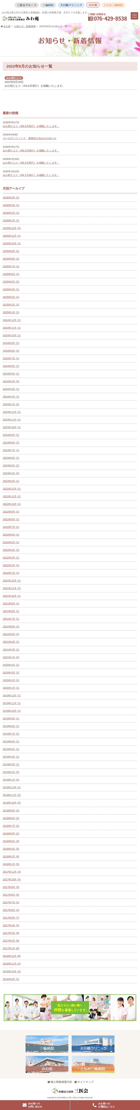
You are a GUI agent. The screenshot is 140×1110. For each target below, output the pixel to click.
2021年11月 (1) (12, 588)
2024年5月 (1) (11, 373)
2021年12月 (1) (12, 580)
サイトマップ (84, 1081)
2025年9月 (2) (11, 251)
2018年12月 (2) (12, 787)
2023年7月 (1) (11, 450)
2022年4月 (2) (11, 550)
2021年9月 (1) (11, 603)
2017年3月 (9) (11, 933)
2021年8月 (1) (11, 611)
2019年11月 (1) (12, 703)
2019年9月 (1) (11, 718)
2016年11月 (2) (12, 963)
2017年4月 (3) (11, 925)
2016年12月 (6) (12, 956)
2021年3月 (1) (11, 649)
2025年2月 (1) (11, 304)
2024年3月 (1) (11, 389)
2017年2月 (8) (11, 940)
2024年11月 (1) (12, 327)
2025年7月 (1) (11, 266)
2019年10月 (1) (12, 710)
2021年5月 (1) (11, 634)
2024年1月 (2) (11, 404)
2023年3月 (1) (11, 481)
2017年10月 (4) (12, 879)
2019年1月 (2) (11, 779)
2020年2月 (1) (11, 680)
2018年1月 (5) (11, 864)
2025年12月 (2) (12, 228)
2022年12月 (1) (12, 488)
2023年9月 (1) (11, 435)
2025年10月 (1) (12, 243)
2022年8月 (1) (11, 519)
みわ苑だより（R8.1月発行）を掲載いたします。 (31, 175)
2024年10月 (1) (12, 335)
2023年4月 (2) (11, 473)
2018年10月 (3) (12, 802)
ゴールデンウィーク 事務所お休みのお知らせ (29, 138)
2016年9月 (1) (11, 979)
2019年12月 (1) (12, 695)
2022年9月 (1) (11, 511)
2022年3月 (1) (11, 557)
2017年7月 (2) (11, 902)
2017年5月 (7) (11, 917)
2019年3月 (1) (11, 764)
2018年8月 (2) (11, 818)
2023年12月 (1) (12, 412)
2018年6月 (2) (11, 833)
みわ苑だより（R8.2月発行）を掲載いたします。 (31, 162)
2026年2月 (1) (11, 212)
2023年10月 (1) (12, 427)
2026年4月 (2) (11, 197)
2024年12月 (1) (12, 320)
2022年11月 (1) (12, 496)
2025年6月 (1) (11, 274)
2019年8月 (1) (11, 726)
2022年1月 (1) (11, 572)
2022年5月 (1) (11, 542)
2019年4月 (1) (11, 756)
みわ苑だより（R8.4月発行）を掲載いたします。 (31, 126)
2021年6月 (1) (11, 626)
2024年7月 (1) (11, 358)
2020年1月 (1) (11, 687)
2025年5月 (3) (11, 281)
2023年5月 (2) (11, 465)
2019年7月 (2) (11, 733)
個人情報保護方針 (60, 1081)
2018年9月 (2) (11, 810)
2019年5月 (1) (11, 749)
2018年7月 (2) (11, 825)
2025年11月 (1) (12, 235)
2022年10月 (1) (12, 504)
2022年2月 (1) (11, 565)
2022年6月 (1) (11, 534)
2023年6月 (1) (11, 458)
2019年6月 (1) (11, 741)
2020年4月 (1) (11, 665)
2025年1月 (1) (11, 312)
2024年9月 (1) (11, 343)
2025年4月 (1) (11, 289)
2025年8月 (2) (11, 258)
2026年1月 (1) (11, 220)
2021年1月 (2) (11, 657)
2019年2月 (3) (11, 772)
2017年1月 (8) (11, 948)
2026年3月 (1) (11, 205)
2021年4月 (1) (11, 641)
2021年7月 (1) (11, 618)
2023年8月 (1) (11, 442)
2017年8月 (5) (11, 894)
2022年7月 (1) (11, 527)
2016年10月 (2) (12, 971)
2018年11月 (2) (12, 795)
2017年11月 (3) (12, 871)
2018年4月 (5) (11, 848)
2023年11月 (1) (12, 419)
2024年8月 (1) (11, 350)
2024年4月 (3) (11, 381)
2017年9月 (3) (11, 887)
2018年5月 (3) (11, 841)
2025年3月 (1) (11, 297)
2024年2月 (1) (11, 396)
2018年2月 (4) (11, 856)
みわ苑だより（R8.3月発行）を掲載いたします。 (31, 150)
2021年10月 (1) (12, 595)
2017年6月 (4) (11, 910)
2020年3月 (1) (11, 672)
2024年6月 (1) (11, 366)
